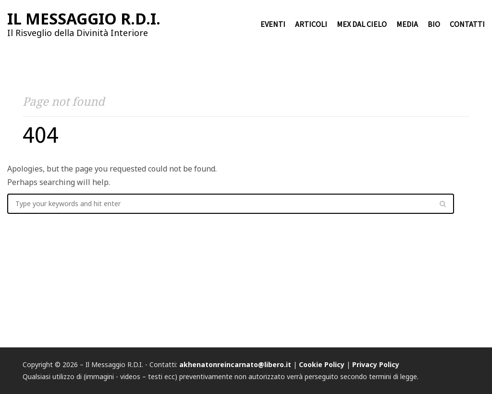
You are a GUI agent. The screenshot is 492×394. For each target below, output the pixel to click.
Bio (434, 24)
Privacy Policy (375, 364)
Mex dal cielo (362, 24)
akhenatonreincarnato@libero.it (235, 364)
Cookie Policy (321, 364)
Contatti (467, 24)
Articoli (311, 24)
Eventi (272, 24)
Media (407, 24)
